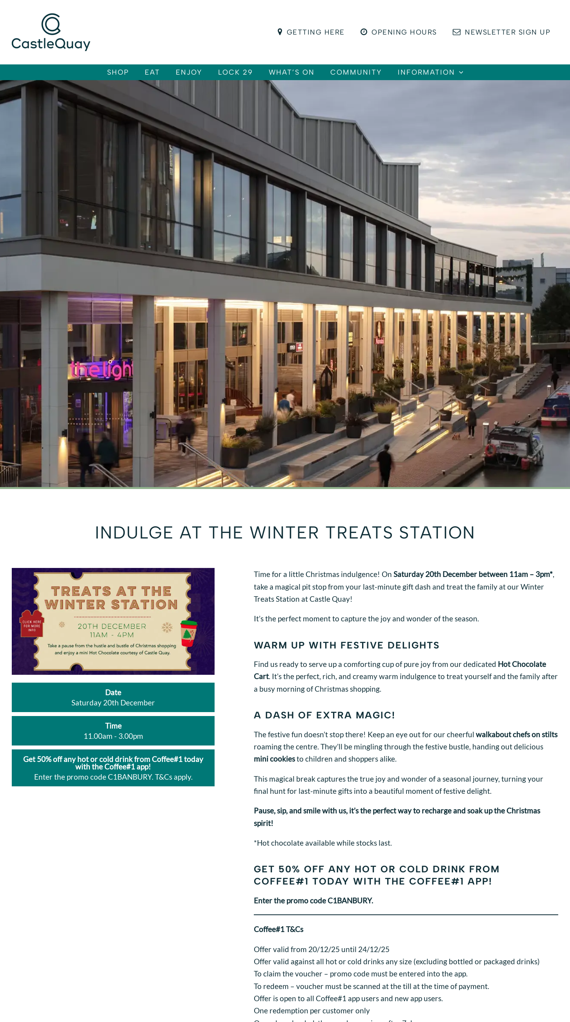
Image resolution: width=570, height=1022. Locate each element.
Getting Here (315, 32)
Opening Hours (401, 32)
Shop (95, 76)
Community (372, 76)
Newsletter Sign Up (502, 32)
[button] (483, 76)
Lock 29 (235, 76)
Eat (136, 76)
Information (454, 76)
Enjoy (181, 76)
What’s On (299, 76)
